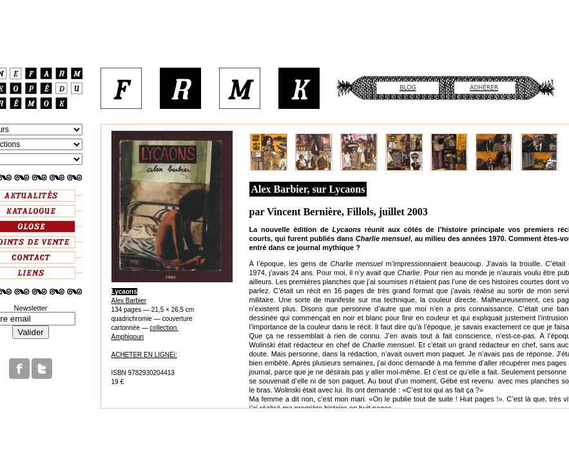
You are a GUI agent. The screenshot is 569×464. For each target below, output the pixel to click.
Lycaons (124, 291)
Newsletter (31, 308)
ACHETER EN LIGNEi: (144, 354)
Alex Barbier (128, 300)
